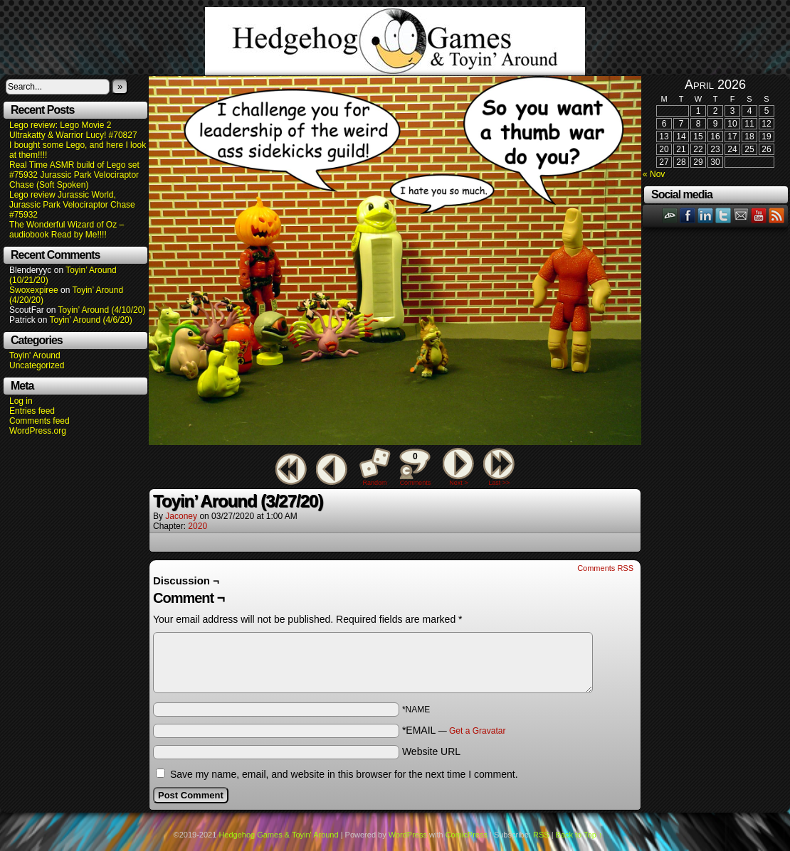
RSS (777, 215)
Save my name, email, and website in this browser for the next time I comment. (344, 774)
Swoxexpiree (33, 290)
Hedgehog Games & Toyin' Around (395, 41)
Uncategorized (36, 365)
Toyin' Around (34, 355)
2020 (197, 526)
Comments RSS (605, 568)
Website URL (431, 751)
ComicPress (467, 834)
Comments (415, 467)
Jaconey (181, 516)
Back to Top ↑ (579, 834)
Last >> (499, 482)
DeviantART (670, 215)
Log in (21, 401)
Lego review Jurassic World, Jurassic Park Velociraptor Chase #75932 (72, 205)
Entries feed (32, 411)
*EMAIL (454, 730)
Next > (458, 482)
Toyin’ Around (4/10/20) (102, 310)
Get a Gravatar (477, 731)
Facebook (688, 215)
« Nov (654, 174)
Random (375, 482)
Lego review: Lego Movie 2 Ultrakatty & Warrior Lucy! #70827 (73, 130)
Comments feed (39, 421)
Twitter (723, 215)
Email (741, 215)
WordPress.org (37, 431)
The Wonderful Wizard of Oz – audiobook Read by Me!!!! (66, 230)
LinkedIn (706, 215)
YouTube (759, 215)
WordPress (408, 834)
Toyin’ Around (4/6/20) (91, 320)
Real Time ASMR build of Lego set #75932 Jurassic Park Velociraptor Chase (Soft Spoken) (74, 175)
